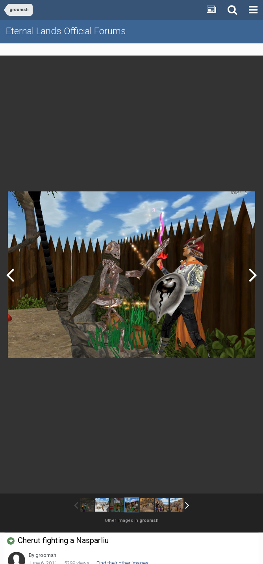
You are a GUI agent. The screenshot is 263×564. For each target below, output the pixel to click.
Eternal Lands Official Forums (66, 31)
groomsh (45, 555)
